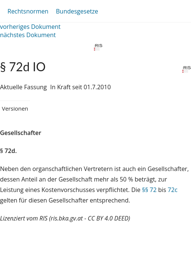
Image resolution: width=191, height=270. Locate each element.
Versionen (15, 108)
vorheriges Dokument (30, 26)
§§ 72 (149, 190)
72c (173, 190)
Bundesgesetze (77, 11)
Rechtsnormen (27, 11)
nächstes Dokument (28, 35)
